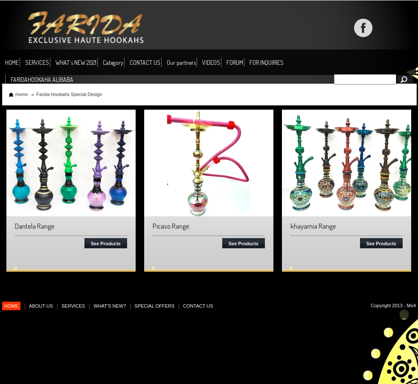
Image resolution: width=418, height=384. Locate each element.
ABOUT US (41, 305)
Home (21, 94)
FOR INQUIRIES (267, 62)
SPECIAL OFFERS (154, 305)
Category (113, 63)
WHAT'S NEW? (109, 305)
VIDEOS (211, 62)
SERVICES (37, 62)
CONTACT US (145, 62)
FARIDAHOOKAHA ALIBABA (42, 79)
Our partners (181, 62)
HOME (12, 62)
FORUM (234, 62)
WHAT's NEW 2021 (75, 62)
